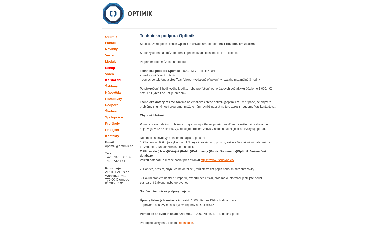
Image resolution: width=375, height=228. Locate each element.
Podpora (111, 105)
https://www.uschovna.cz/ (217, 160)
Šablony (111, 86)
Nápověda (113, 92)
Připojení (112, 130)
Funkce (111, 43)
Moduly (111, 61)
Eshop (110, 68)
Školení (111, 111)
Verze (109, 55)
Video (109, 74)
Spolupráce (114, 117)
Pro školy (112, 123)
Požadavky (113, 99)
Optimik (111, 36)
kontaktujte (185, 223)
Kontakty (112, 136)
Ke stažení (113, 80)
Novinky (111, 49)
